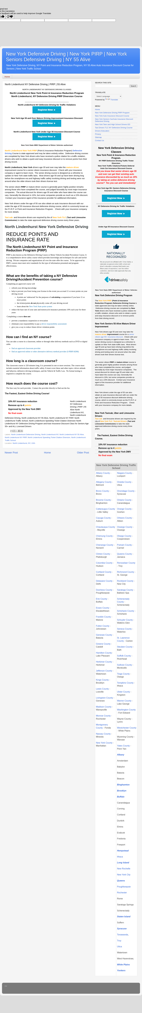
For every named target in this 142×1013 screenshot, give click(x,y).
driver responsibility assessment (54, 324)
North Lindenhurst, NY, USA (24, 443)
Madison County (104, 707)
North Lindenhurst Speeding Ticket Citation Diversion (49, 437)
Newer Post (11, 452)
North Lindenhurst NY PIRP (16, 437)
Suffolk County (124, 656)
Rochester (122, 892)
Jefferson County (104, 671)
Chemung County (104, 536)
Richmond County (125, 572)
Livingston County (104, 698)
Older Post (83, 452)
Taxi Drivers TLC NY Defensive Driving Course (113, 128)
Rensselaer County (126, 563)
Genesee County (104, 635)
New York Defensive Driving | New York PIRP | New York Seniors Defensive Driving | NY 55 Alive (66, 56)
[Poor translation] (10, 16)
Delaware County (104, 581)
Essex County (102, 608)
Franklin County (103, 617)
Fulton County (102, 626)
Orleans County (124, 518)
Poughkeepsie (124, 887)
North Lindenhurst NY (50, 434)
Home (7, 77)
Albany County (103, 473)
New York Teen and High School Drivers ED (112, 124)
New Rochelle (123, 868)
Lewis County (102, 689)
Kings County (102, 680)
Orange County (124, 509)
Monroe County (103, 716)
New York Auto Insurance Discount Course (112, 116)
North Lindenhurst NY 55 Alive (71, 434)
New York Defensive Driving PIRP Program (112, 113)
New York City (123, 875)
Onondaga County (125, 491)
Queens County (124, 554)
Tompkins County (125, 683)
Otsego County (124, 536)
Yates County (123, 746)
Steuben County (124, 647)
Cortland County (104, 572)
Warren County (124, 701)
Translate (111, 100)
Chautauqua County (105, 527)
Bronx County (102, 491)
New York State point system (40, 306)
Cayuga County (103, 518)
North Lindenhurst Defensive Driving (25, 434)
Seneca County (124, 629)
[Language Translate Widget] (108, 96)
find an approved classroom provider (26, 348)
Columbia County (104, 563)
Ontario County (124, 500)
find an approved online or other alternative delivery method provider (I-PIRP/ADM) (45, 351)
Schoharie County (125, 611)
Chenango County (104, 545)
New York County (104, 743)
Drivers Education (102, 131)
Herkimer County (104, 662)
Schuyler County (125, 620)
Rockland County (125, 581)
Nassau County (103, 734)
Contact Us (99, 140)
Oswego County (124, 527)
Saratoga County (125, 590)
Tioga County (123, 674)
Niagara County (124, 473)
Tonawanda (122, 934)
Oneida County (124, 482)
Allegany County (104, 482)
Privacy (98, 134)
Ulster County (123, 692)
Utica (119, 946)
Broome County (103, 500)
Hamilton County (104, 653)
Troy (119, 941)
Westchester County (126, 728)
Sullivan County (124, 665)
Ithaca (120, 857)
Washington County (126, 710)
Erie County (101, 599)
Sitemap (98, 137)
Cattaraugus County (105, 509)
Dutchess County (104, 590)
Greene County (103, 644)
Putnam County (124, 545)
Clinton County (103, 554)
